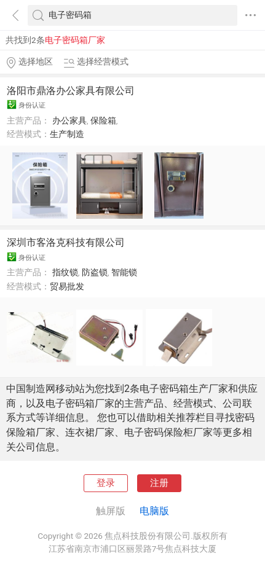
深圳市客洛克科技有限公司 (66, 242)
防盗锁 (95, 272)
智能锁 (124, 272)
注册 (159, 482)
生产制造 (67, 134)
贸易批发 (67, 286)
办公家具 (69, 120)
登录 (106, 482)
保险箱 (103, 120)
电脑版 (154, 511)
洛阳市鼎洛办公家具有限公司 (71, 90)
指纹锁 (65, 272)
